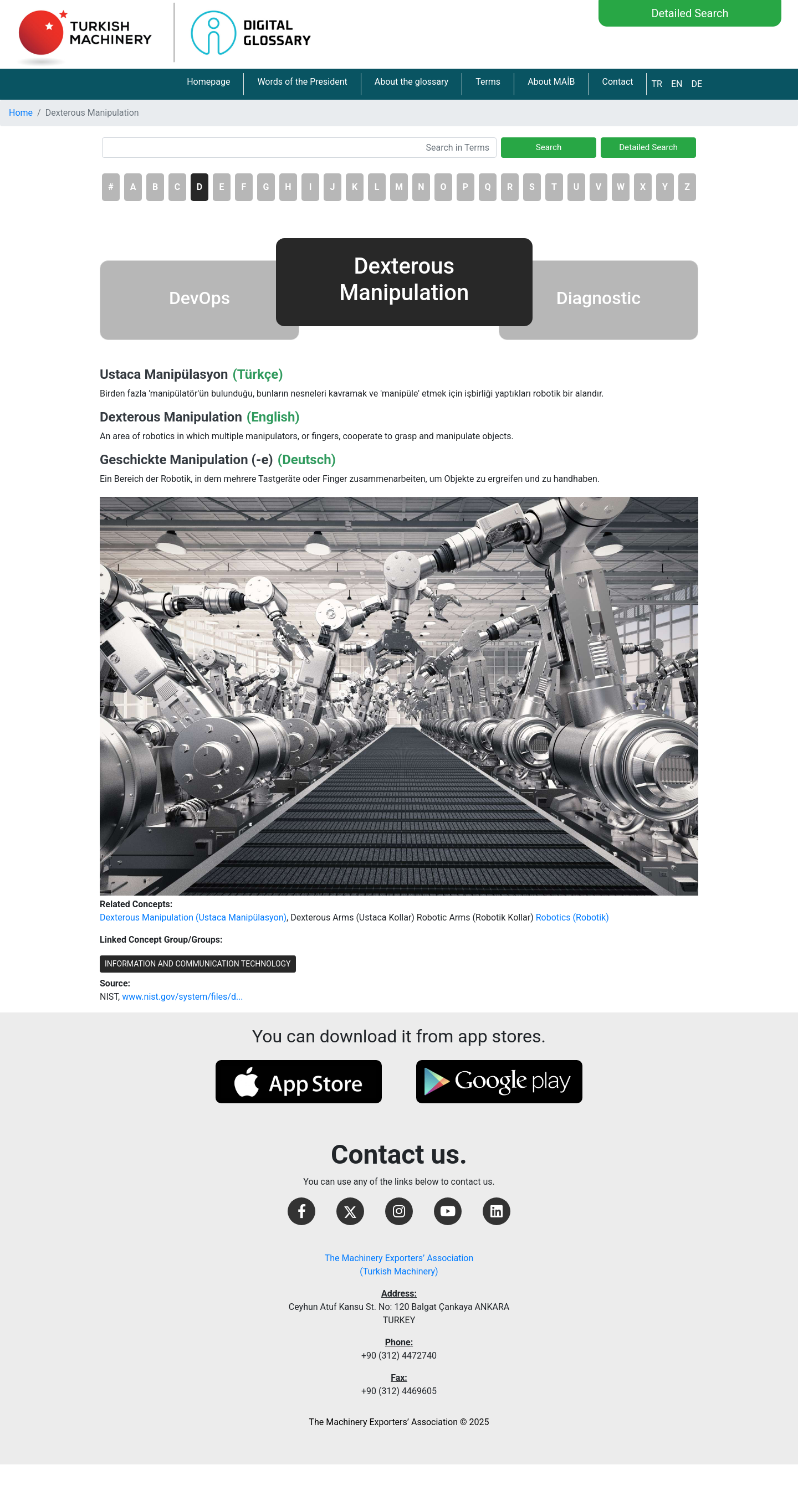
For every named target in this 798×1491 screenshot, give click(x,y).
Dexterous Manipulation (171, 417)
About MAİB (551, 81)
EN (677, 84)
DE (696, 84)
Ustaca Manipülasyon (164, 374)
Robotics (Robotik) (572, 917)
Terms (487, 81)
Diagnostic (598, 298)
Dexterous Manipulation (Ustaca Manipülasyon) (193, 917)
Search (549, 147)
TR (656, 84)
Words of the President (302, 81)
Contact (617, 81)
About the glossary (411, 81)
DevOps (199, 298)
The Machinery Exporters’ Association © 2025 (399, 1422)
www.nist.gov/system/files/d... (182, 996)
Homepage (208, 81)
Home (21, 112)
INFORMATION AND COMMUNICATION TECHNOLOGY (198, 963)
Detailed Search (689, 13)
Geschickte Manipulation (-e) (186, 459)
